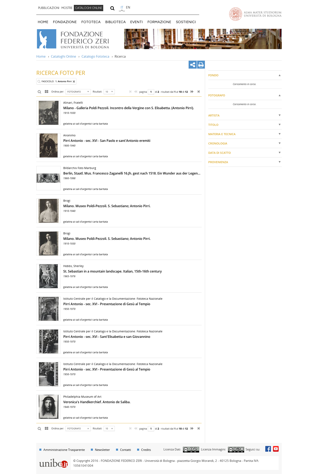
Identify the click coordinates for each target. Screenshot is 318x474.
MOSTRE (67, 8)
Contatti (125, 450)
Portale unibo (53, 459)
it (122, 7)
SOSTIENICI (186, 22)
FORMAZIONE (159, 22)
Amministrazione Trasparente (64, 450)
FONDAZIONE (65, 22)
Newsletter (102, 450)
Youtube (276, 449)
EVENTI (136, 22)
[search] (112, 8)
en (128, 7)
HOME (43, 22)
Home (41, 56)
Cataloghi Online (63, 56)
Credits (146, 450)
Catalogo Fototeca (95, 56)
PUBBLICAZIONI (48, 8)
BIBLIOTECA (115, 22)
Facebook (268, 449)
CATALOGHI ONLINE (88, 8)
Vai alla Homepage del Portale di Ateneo (255, 14)
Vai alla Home (78, 39)
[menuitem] (48, 8)
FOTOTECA (91, 22)
